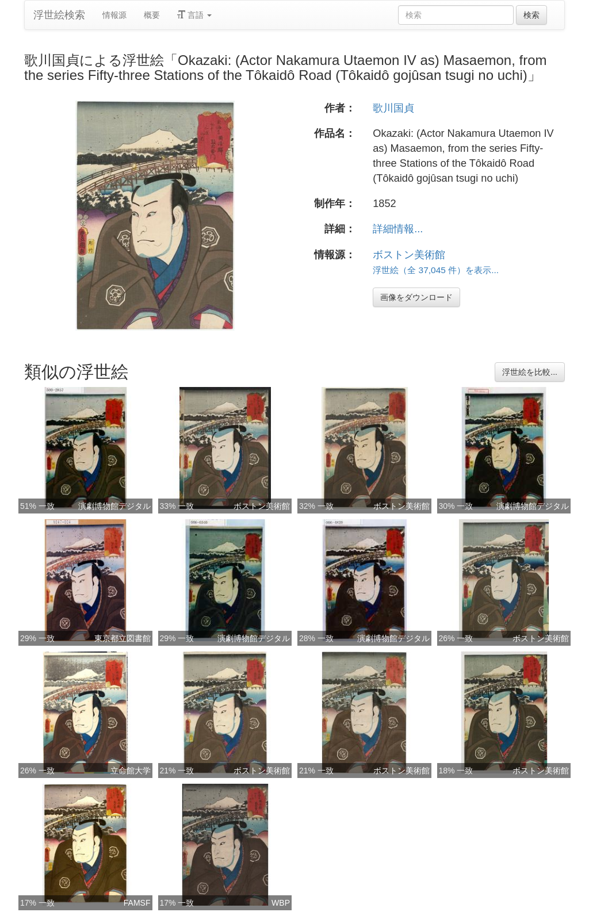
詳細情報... (398, 229)
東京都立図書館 (122, 638)
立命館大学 (130, 770)
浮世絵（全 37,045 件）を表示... (436, 270)
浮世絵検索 (59, 15)
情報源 (114, 15)
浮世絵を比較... (529, 372)
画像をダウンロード (416, 297)
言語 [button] (194, 15)
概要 (152, 15)
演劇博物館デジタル (114, 506)
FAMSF (137, 902)
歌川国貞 (393, 108)
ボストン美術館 (409, 254)
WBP (280, 902)
